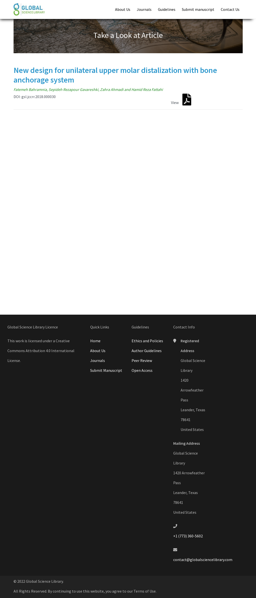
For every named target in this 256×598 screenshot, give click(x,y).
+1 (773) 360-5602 (188, 535)
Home (95, 340)
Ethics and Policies (147, 340)
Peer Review (142, 360)
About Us (122, 9)
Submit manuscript (198, 9)
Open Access (142, 370)
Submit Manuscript (106, 370)
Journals (144, 9)
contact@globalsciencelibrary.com (202, 559)
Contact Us (230, 9)
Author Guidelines (147, 350)
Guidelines (166, 9)
